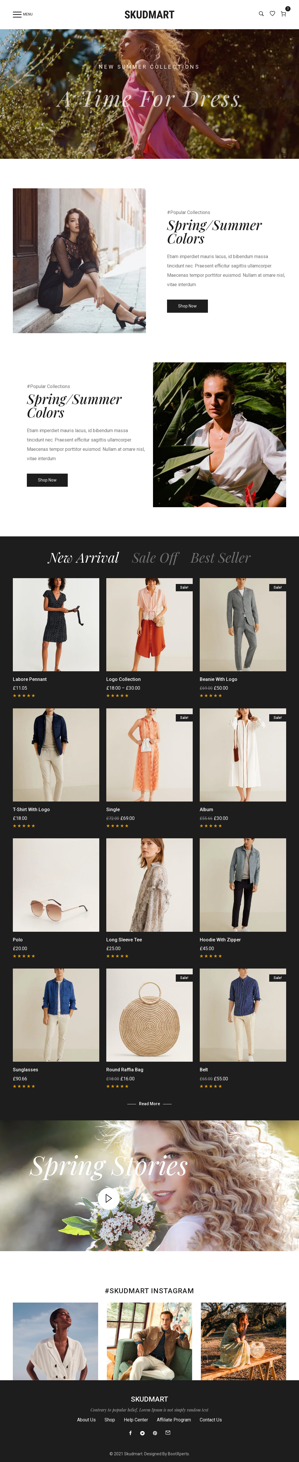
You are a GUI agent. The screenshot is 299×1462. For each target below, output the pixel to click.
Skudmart (149, 1399)
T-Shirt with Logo (31, 809)
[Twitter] (142, 1433)
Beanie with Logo (218, 679)
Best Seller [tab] (221, 557)
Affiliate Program (174, 1420)
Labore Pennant (30, 679)
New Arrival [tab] (83, 557)
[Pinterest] (155, 1433)
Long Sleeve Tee (124, 940)
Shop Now (187, 306)
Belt (204, 1069)
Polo (18, 940)
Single (113, 809)
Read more (149, 1104)
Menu (23, 14)
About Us (86, 1420)
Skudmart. (133, 1453)
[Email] (168, 1433)
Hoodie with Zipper (220, 940)
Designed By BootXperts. (167, 1453)
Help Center (136, 1420)
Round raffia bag (124, 1069)
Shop (110, 1420)
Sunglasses (25, 1069)
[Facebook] (130, 1433)
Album (206, 809)
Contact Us (211, 1420)
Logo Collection (123, 679)
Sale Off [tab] (155, 557)
